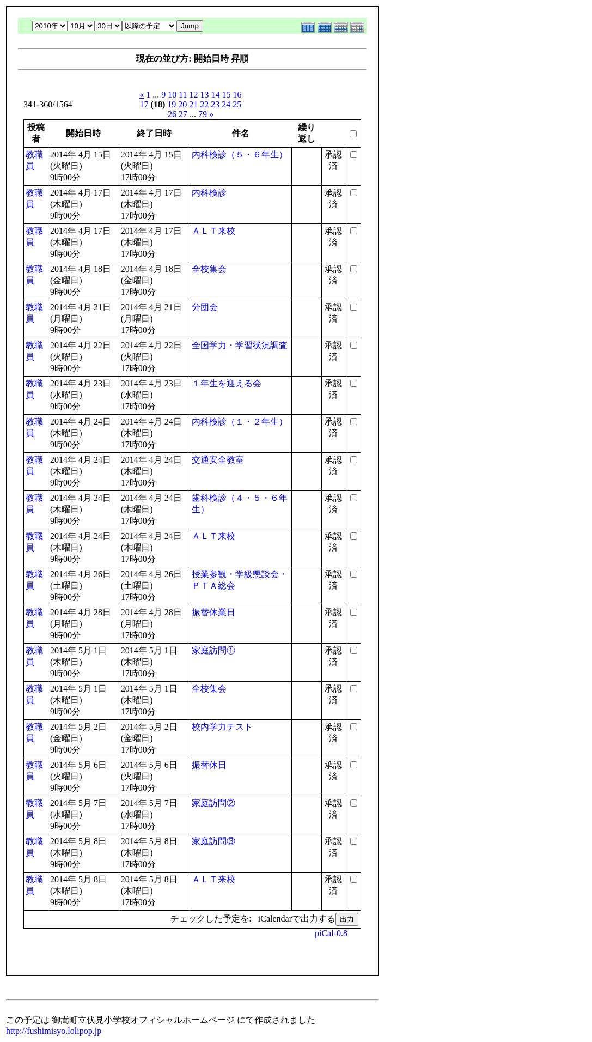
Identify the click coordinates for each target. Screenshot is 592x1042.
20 (182, 104)
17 (144, 104)
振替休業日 (213, 612)
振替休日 (209, 765)
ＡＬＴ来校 (213, 230)
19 (171, 104)
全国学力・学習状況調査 (240, 345)
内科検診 (209, 192)
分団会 (205, 307)
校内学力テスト (222, 726)
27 (183, 114)
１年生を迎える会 (226, 383)
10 (172, 94)
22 (204, 104)
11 (183, 94)
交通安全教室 (218, 459)
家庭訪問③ (213, 841)
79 (202, 114)
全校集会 (209, 269)
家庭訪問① (213, 650)
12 (194, 94)
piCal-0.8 (331, 933)
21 (193, 104)
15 (226, 94)
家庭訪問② (213, 803)
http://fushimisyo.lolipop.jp (53, 1030)
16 (237, 94)
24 (226, 104)
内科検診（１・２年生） (240, 421)
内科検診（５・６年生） (240, 154)
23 (215, 104)
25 (237, 104)
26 (172, 114)
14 (215, 94)
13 (204, 94)
